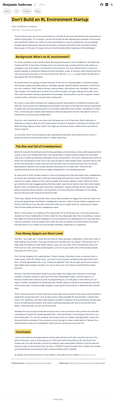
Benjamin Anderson (17, 4)
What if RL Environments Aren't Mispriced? (87, 363)
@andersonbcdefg (88, 355)
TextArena (70, 74)
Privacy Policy (58, 399)
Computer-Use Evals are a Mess (38, 363)
